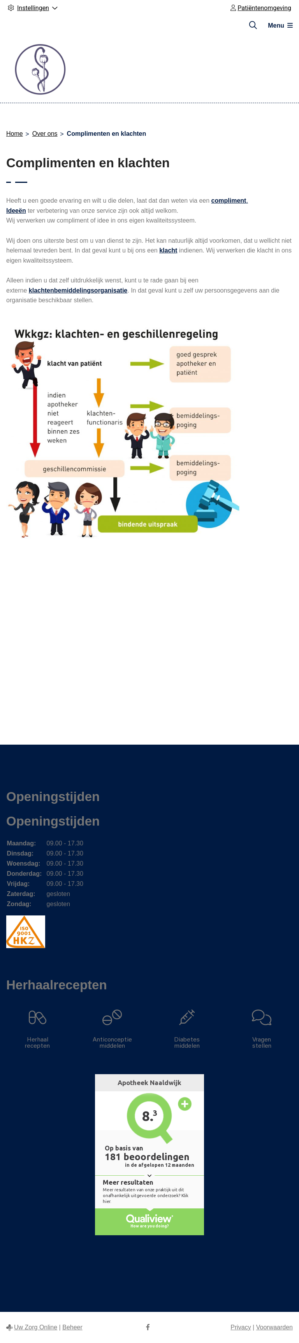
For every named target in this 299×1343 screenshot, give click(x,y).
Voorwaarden (274, 1327)
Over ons (45, 133)
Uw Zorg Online (35, 1327)
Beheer (72, 1327)
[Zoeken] (253, 25)
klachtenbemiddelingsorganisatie (78, 290)
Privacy (240, 1327)
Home (14, 133)
